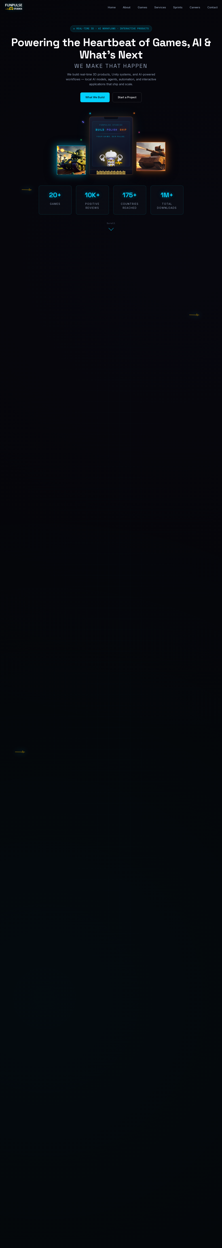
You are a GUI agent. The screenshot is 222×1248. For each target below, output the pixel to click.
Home (112, 7)
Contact (212, 7)
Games (142, 7)
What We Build (95, 97)
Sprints (177, 7)
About (126, 7)
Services (160, 7)
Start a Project (127, 97)
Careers (195, 7)
